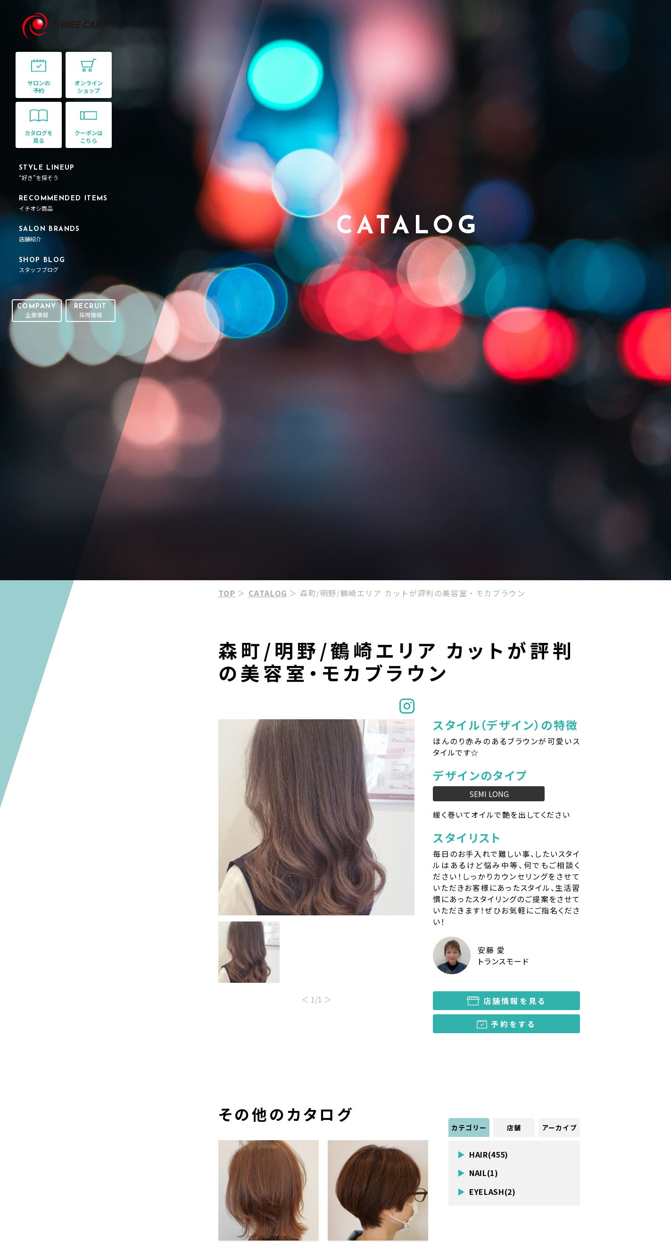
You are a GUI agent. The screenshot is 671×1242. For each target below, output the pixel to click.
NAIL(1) (483, 1172)
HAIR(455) (488, 1154)
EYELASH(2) (492, 1191)
